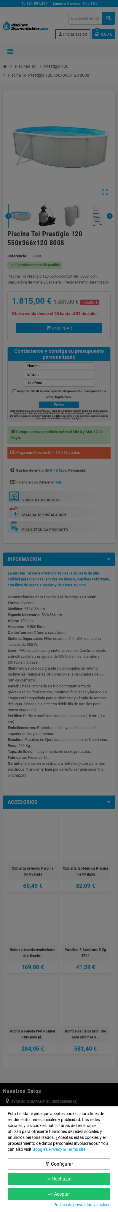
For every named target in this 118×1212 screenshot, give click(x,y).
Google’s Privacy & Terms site (58, 1149)
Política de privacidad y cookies (81, 1204)
